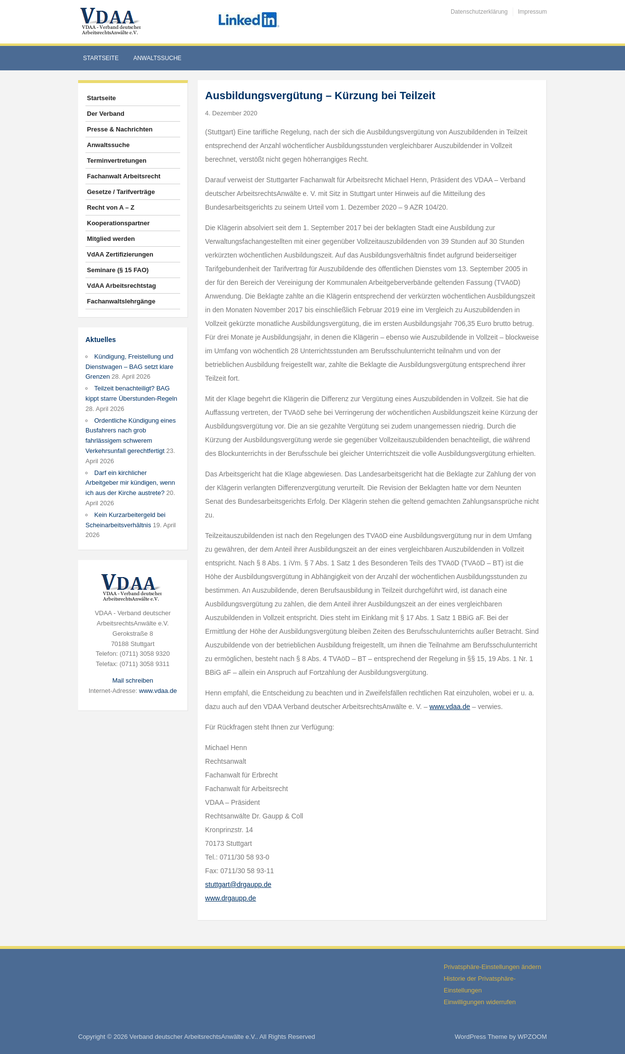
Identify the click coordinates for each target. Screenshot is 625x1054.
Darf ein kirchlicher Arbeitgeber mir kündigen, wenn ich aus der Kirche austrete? (130, 483)
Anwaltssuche (157, 58)
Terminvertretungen (116, 160)
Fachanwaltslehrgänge (121, 301)
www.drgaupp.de (230, 898)
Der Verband (106, 113)
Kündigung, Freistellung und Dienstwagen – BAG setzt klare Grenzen (129, 367)
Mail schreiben (132, 680)
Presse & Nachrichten (119, 129)
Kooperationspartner (118, 223)
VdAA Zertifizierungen (120, 254)
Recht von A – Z (110, 207)
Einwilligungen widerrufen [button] (480, 1002)
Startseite (101, 58)
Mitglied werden (111, 238)
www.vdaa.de (158, 690)
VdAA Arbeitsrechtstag (121, 285)
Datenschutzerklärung (479, 11)
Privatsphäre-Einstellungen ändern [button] (492, 966)
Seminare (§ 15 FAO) (117, 270)
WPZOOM (532, 1036)
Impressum (532, 11)
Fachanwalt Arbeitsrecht (124, 176)
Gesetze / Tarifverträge (121, 191)
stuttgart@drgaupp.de (238, 884)
